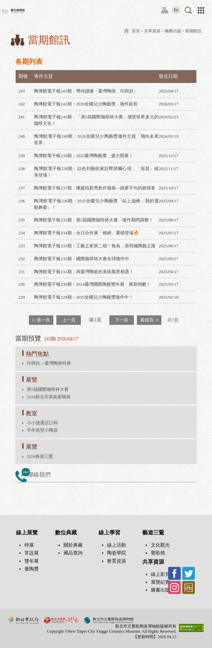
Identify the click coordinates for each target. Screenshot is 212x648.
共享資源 (152, 31)
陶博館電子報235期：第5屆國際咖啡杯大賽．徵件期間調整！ (93, 220)
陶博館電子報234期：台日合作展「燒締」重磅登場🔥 (86, 233)
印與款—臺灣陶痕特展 (49, 363)
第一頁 (41, 319)
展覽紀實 (160, 582)
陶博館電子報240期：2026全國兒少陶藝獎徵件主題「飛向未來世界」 (96, 139)
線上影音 (160, 574)
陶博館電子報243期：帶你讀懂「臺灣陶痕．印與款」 (86, 91)
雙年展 (31, 561)
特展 (29, 545)
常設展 (31, 552)
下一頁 (121, 319)
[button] (188, 10)
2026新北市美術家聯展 (49, 397)
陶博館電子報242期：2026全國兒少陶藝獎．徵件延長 (86, 104)
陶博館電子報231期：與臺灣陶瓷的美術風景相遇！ (83, 271)
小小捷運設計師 (42, 422)
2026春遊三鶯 (40, 456)
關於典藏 (73, 545)
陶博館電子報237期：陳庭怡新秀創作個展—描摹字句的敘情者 (94, 188)
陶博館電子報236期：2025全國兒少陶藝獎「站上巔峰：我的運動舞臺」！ (96, 204)
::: (163, 7)
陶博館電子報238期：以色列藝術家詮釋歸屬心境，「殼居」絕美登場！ (96, 172)
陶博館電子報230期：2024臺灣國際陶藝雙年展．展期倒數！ (92, 284)
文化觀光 (160, 545)
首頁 (136, 31)
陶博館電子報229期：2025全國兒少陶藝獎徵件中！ (83, 297)
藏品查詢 (73, 552)
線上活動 (116, 545)
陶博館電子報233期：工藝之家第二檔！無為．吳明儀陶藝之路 (94, 246)
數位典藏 (66, 532)
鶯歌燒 (158, 552)
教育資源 (116, 561)
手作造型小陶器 (42, 430)
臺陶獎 (31, 568)
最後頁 (149, 319)
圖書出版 (173, 31)
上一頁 (68, 319)
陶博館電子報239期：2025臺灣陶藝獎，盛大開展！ (83, 155)
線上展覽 (27, 532)
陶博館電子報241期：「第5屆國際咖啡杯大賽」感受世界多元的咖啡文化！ (96, 120)
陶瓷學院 (116, 552)
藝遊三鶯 (153, 532)
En (176, 9)
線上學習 (109, 532)
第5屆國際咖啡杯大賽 (48, 389)
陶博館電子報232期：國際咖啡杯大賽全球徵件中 (81, 258)
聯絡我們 (39, 474)
